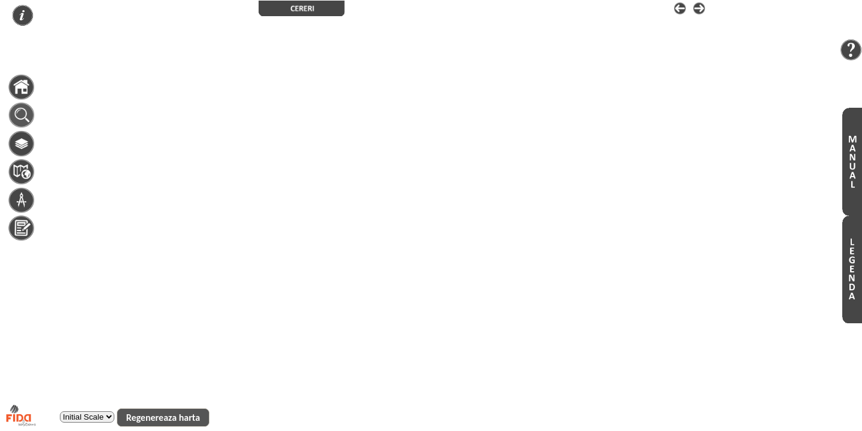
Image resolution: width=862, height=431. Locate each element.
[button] (163, 417)
